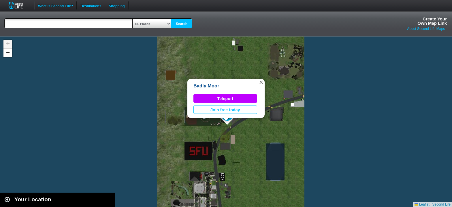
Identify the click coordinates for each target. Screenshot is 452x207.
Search (181, 24)
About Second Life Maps (426, 29)
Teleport (225, 98)
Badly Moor (206, 85)
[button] (261, 82)
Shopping (117, 5)
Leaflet (422, 204)
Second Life (19, 5)
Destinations (90, 5)
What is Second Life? (55, 5)
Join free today (225, 110)
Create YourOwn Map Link (432, 21)
